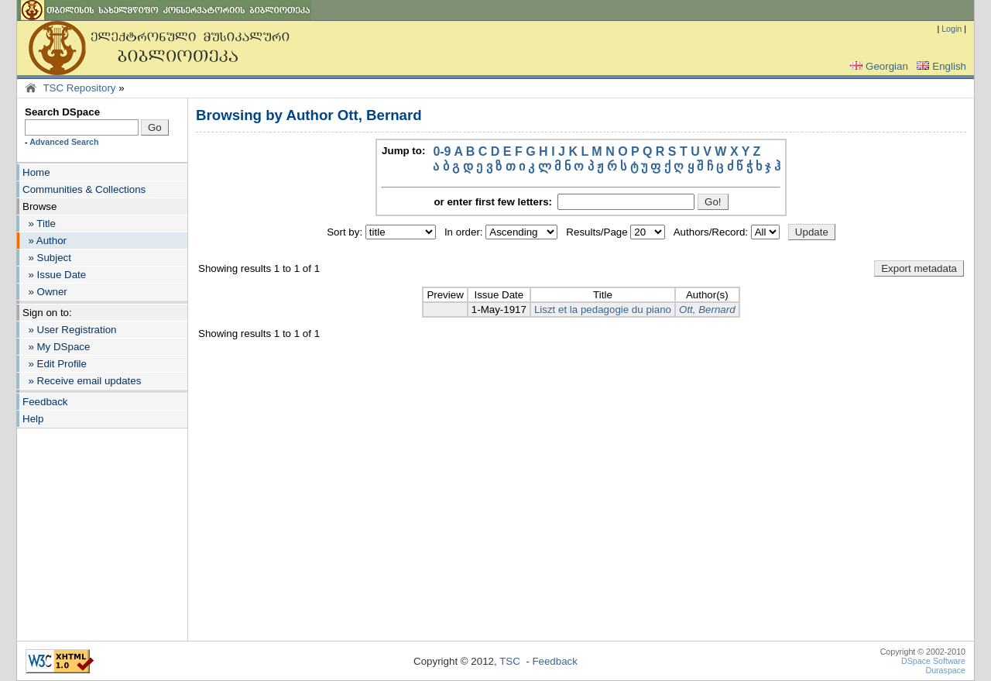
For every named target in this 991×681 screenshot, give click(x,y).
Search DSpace (62, 112)
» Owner (44, 292)
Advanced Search (63, 141)
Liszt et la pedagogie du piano (602, 309)
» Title (39, 223)
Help (32, 419)
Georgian (877, 66)
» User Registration (69, 329)
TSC (509, 661)
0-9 (442, 151)
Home (36, 172)
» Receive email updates (81, 381)
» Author (44, 240)
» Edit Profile (54, 364)
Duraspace (945, 670)
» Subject (46, 257)
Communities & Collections (84, 189)
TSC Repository (79, 88)
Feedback (45, 402)
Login (951, 28)
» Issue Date (54, 274)
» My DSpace (56, 347)
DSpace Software (933, 661)
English (940, 66)
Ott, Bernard (707, 309)
